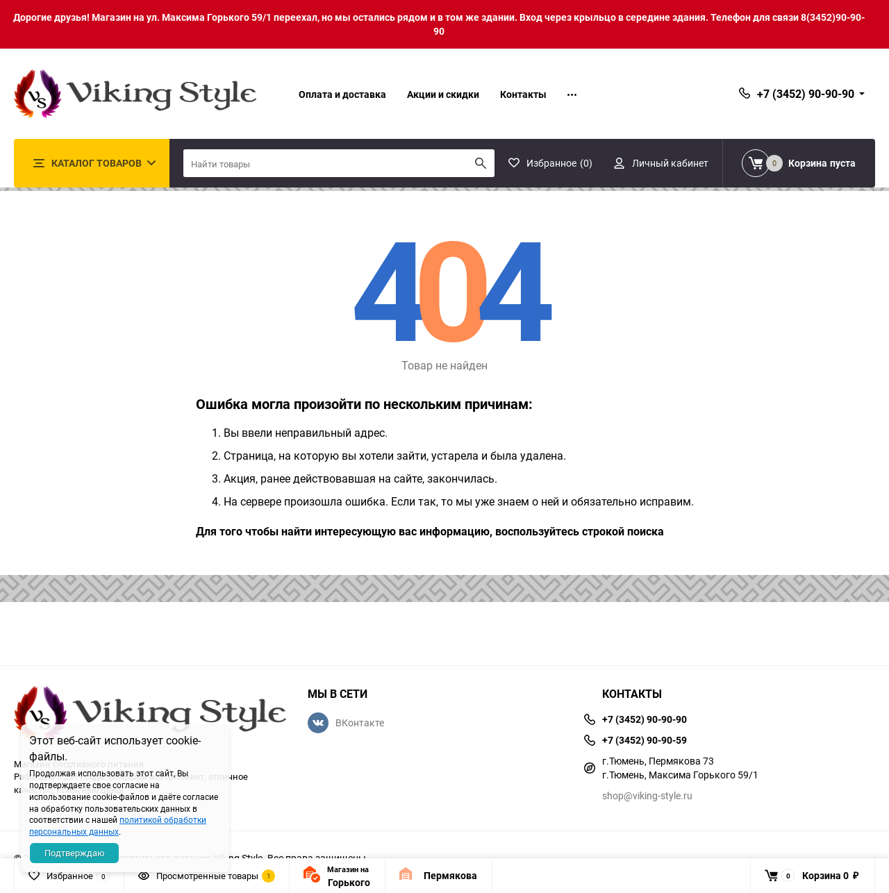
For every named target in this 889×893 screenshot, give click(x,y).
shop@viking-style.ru (647, 795)
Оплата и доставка (342, 94)
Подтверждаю (74, 852)
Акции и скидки (443, 94)
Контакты (523, 94)
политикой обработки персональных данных (117, 825)
